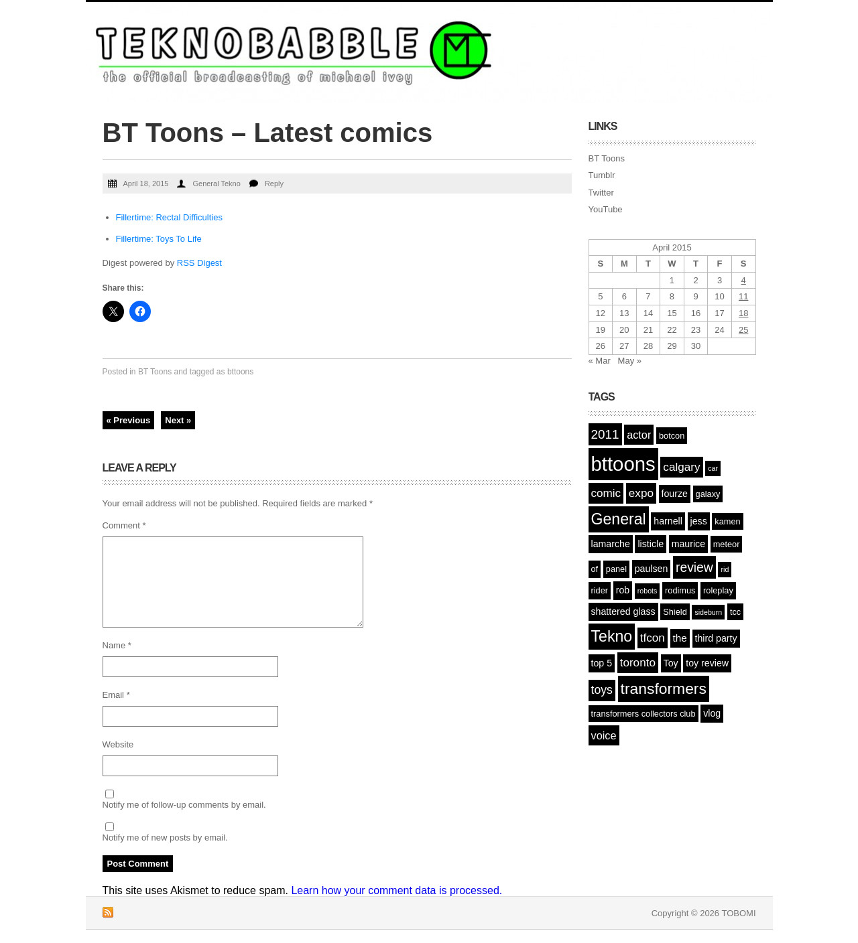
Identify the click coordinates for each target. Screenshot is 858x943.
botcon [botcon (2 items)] (671, 436)
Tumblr (602, 175)
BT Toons (155, 371)
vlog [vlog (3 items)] (712, 713)
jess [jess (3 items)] (698, 521)
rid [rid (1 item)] (725, 569)
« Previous (129, 420)
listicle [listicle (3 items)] (650, 543)
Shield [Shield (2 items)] (675, 612)
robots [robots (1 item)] (647, 591)
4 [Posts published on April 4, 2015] (743, 280)
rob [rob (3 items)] (622, 590)
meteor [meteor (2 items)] (726, 544)
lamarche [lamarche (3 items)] (610, 543)
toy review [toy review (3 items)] (707, 663)
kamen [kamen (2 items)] (727, 521)
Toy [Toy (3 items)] (671, 663)
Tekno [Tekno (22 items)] (612, 636)
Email (116, 695)
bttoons (240, 371)
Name (117, 645)
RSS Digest (199, 263)
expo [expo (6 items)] (641, 493)
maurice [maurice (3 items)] (688, 543)
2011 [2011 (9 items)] (605, 434)
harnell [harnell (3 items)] (668, 521)
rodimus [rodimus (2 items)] (680, 590)
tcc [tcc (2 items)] (735, 612)
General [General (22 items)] (618, 519)
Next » (178, 420)
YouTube (606, 209)
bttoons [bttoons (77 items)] (623, 464)
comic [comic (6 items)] (606, 493)
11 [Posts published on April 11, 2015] (743, 296)
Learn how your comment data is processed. (396, 890)
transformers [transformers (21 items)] (664, 688)
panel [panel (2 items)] (616, 569)
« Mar (600, 361)
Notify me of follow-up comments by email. (184, 805)
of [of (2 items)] (595, 569)
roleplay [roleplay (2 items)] (718, 590)
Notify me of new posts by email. (165, 837)
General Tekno (216, 183)
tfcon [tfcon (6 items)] (652, 638)
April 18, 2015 (146, 183)
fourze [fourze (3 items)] (675, 493)
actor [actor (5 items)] (639, 435)
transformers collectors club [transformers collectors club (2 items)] (643, 714)
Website (118, 744)
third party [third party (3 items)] (716, 638)
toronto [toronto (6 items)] (638, 662)
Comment (124, 525)
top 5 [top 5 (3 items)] (602, 663)
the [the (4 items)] (680, 638)
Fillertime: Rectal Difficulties (169, 217)
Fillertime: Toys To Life (159, 239)
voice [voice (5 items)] (604, 735)
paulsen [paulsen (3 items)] (651, 568)
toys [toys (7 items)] (602, 690)
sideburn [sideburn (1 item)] (708, 612)
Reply (274, 183)
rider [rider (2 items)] (600, 590)
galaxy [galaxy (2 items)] (708, 494)
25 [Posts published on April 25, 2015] (743, 330)
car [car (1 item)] (713, 468)
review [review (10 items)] (694, 567)
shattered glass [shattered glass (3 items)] (623, 611)
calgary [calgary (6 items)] (681, 467)
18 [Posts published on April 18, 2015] (743, 313)
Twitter (601, 193)
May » (629, 361)
